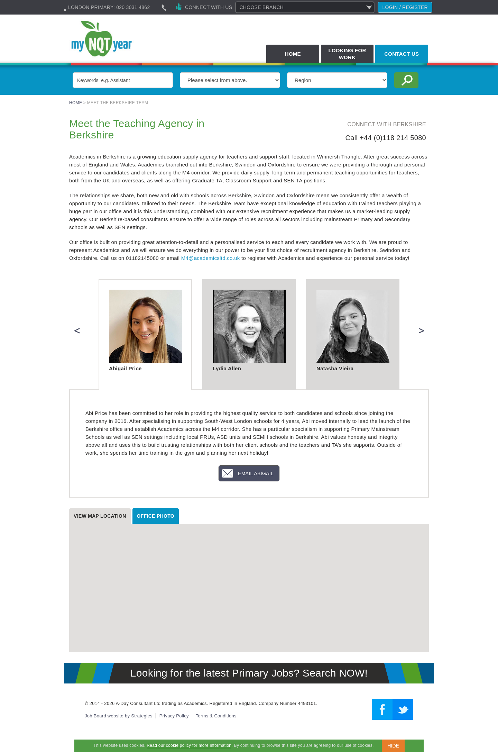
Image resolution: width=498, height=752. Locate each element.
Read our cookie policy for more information (189, 745)
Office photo (155, 516)
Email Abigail (256, 473)
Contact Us (401, 54)
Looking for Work (347, 53)
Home (293, 54)
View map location (100, 516)
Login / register (405, 7)
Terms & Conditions (216, 715)
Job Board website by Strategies (119, 715)
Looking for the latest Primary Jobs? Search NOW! (249, 673)
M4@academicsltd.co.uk (210, 258)
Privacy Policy (174, 715)
